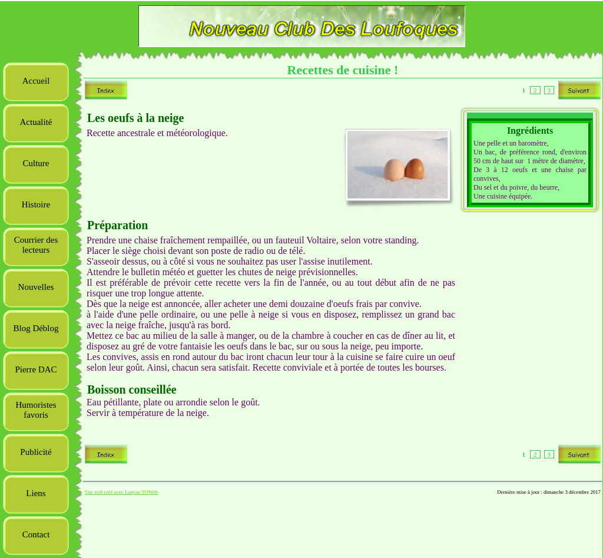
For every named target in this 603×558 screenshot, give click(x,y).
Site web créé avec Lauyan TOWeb (121, 492)
